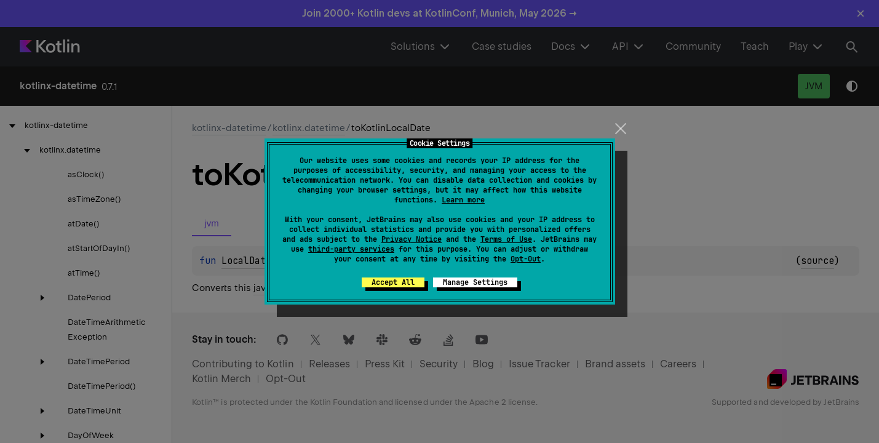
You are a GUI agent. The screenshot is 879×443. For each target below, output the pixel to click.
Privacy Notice (411, 239)
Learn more (463, 200)
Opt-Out (526, 259)
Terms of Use (506, 239)
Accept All (393, 282)
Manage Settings (475, 282)
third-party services (351, 249)
